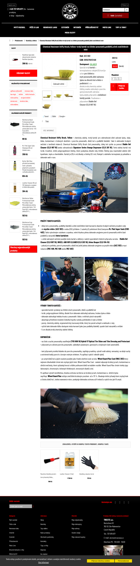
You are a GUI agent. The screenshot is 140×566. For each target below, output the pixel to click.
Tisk (47, 121)
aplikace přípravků (16, 91)
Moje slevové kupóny (78, 537)
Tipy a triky (121, 27)
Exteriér (65, 27)
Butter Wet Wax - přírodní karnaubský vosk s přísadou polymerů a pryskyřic (28, 164)
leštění (21, 94)
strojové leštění (25, 98)
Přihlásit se (125, 5)
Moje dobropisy (77, 524)
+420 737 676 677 (16, 9)
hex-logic (13, 94)
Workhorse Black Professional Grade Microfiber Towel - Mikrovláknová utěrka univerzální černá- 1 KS (29, 124)
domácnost (13, 101)
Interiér (77, 27)
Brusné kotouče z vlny (16, 550)
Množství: (115, 75)
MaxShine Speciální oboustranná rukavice (29, 56)
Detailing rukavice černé (86, 474)
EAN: (82, 59)
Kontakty (43, 541)
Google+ (61, 116)
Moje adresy (76, 528)
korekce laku (24, 101)
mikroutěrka (14, 98)
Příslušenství (91, 27)
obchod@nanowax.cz (116, 538)
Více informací (43, 562)
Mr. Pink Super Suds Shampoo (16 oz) (28, 147)
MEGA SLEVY (70, 32)
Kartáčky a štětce (31, 41)
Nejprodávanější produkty (21, 113)
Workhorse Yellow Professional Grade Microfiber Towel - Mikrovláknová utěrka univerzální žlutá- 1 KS (29, 202)
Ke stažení (43, 554)
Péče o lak (34, 27)
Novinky (43, 524)
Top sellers (44, 528)
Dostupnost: (84, 64)
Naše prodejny (45, 532)
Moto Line (107, 27)
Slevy (13, 48)
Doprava (43, 550)
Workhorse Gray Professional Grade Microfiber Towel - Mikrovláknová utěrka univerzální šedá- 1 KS (29, 226)
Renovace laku (50, 27)
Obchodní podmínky (47, 537)
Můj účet (74, 516)
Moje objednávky (77, 520)
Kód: (81, 56)
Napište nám (11, 5)
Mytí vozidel (19, 27)
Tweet (46, 116)
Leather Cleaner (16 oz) (29, 183)
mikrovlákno (14, 104)
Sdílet (53, 116)
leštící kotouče (30, 94)
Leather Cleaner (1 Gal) (67, 474)
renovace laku (28, 91)
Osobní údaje (76, 532)
